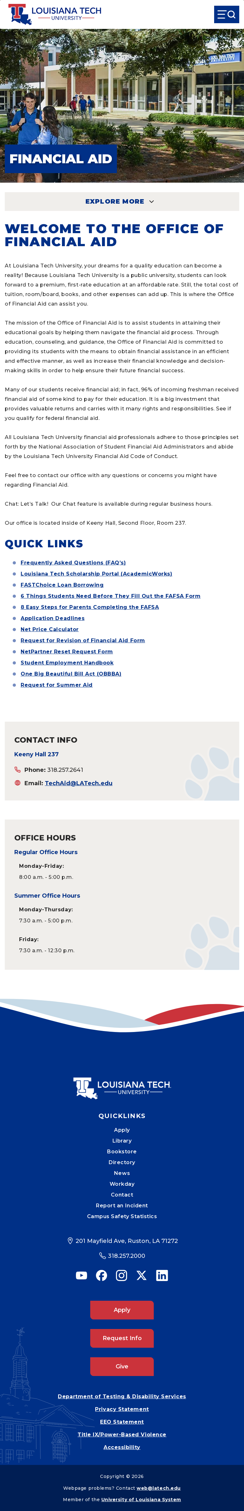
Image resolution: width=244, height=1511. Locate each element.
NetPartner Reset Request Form (67, 652)
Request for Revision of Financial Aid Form (83, 640)
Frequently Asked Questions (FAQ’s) (73, 563)
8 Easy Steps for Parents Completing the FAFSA (90, 607)
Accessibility (122, 1447)
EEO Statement (122, 1422)
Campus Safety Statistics (122, 1216)
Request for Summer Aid (57, 685)
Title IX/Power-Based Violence (122, 1435)
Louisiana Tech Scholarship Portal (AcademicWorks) (96, 574)
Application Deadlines (53, 618)
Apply (122, 1130)
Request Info (122, 1338)
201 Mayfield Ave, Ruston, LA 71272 (127, 1241)
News (122, 1173)
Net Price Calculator (50, 629)
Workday (122, 1184)
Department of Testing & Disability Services (122, 1396)
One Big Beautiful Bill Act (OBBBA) (71, 674)
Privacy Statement (122, 1409)
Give (122, 1366)
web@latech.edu (159, 1488)
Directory (122, 1162)
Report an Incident (122, 1206)
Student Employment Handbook (67, 663)
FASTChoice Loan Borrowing (62, 585)
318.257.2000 (126, 1255)
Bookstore (122, 1152)
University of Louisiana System (141, 1499)
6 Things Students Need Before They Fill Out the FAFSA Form (110, 596)
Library (122, 1141)
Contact (122, 1195)
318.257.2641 (65, 769)
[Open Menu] (226, 14)
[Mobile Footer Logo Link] (122, 1083)
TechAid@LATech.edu (78, 783)
